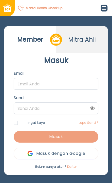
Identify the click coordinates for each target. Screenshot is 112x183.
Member (30, 39)
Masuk (56, 137)
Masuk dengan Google (56, 153)
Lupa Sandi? (88, 122)
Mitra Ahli (82, 39)
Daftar (72, 166)
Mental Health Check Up (44, 8)
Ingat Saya (29, 123)
